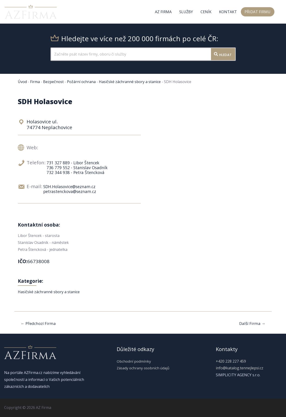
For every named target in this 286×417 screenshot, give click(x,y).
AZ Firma (164, 11)
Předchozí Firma (38, 323)
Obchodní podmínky (133, 361)
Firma (35, 81)
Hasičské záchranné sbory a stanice (130, 81)
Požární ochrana (81, 81)
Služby (187, 11)
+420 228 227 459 (231, 361)
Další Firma (252, 323)
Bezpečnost (53, 81)
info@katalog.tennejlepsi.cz (239, 367)
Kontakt (228, 11)
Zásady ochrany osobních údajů (143, 367)
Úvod (22, 81)
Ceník (206, 11)
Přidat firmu (258, 11)
